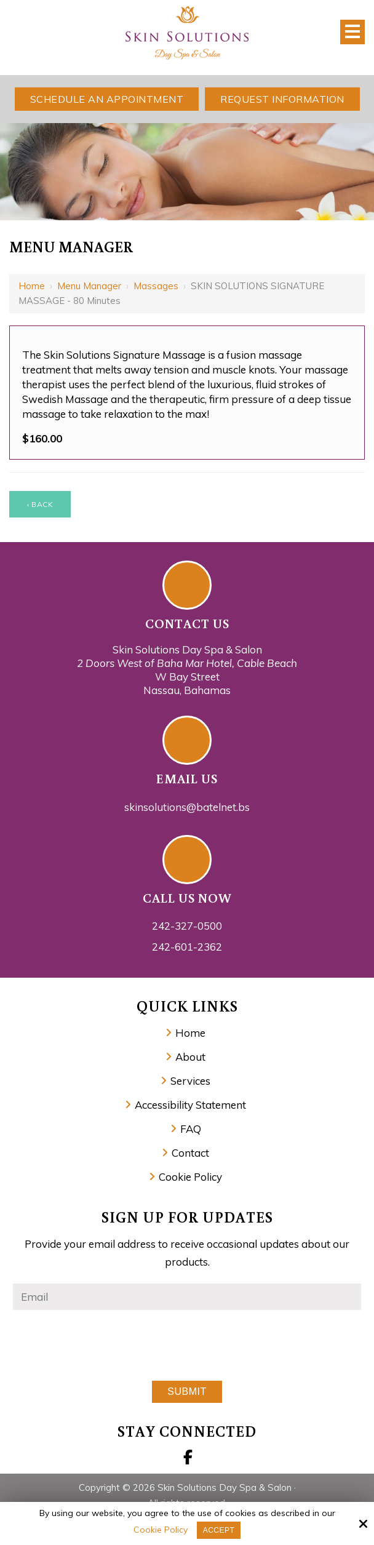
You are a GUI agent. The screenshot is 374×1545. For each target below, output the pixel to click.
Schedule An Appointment (107, 99)
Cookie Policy (160, 1530)
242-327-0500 (187, 925)
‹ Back (40, 504)
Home (31, 286)
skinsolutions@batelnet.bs (187, 806)
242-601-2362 (187, 946)
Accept (219, 1530)
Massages (155, 286)
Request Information (282, 99)
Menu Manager (89, 286)
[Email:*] (187, 1297)
